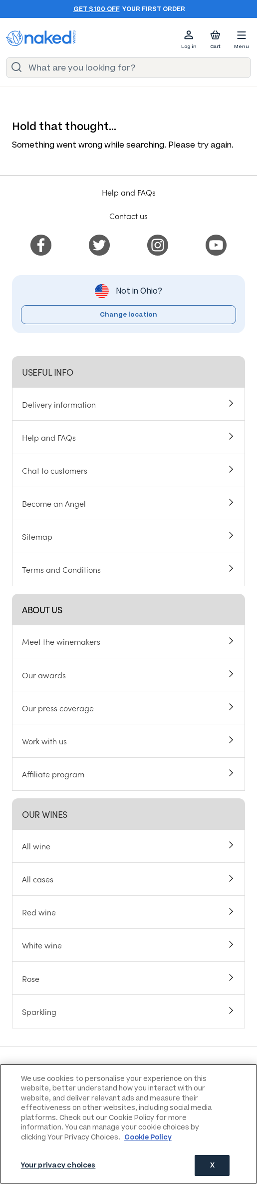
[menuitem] (40, 243)
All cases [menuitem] (37, 878)
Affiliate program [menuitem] (53, 773)
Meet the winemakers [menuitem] (61, 641)
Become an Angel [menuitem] (54, 503)
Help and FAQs (129, 192)
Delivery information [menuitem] (59, 404)
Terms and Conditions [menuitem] (61, 569)
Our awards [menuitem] (44, 674)
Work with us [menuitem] (44, 740)
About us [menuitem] (42, 609)
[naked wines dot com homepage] (41, 38)
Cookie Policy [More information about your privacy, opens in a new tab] (148, 1137)
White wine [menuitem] (42, 944)
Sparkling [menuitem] (39, 1010)
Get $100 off (96, 9)
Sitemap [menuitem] (37, 536)
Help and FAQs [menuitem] (49, 437)
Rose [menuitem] (30, 977)
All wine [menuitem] (36, 845)
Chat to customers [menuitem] (54, 470)
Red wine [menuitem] (39, 911)
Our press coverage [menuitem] (58, 707)
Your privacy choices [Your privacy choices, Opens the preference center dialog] (58, 1165)
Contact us (128, 215)
